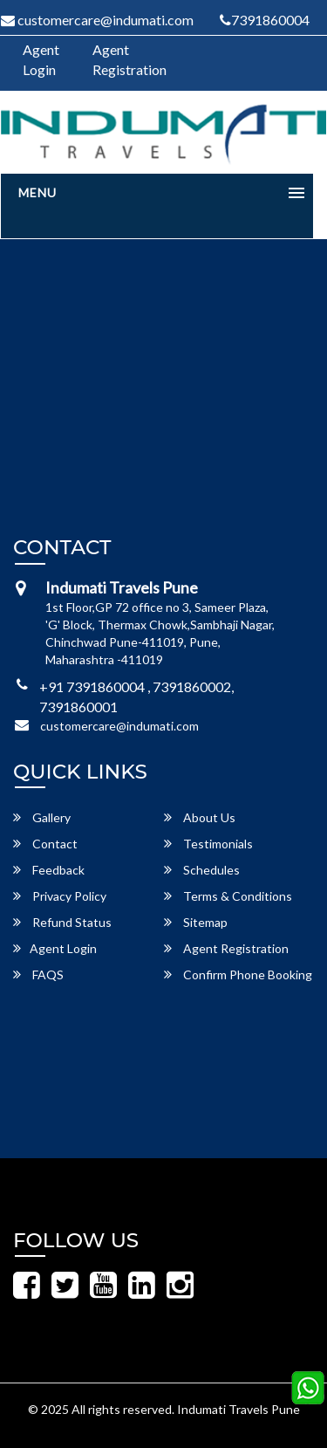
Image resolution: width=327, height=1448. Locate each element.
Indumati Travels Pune (238, 1409)
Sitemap (196, 922)
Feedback (49, 869)
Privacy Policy (59, 896)
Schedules (202, 869)
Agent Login (41, 59)
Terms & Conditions (228, 896)
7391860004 (265, 19)
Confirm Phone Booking (238, 974)
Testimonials (208, 843)
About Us (199, 817)
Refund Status (62, 922)
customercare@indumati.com (119, 725)
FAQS (38, 974)
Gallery (42, 817)
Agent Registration (129, 59)
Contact (45, 843)
